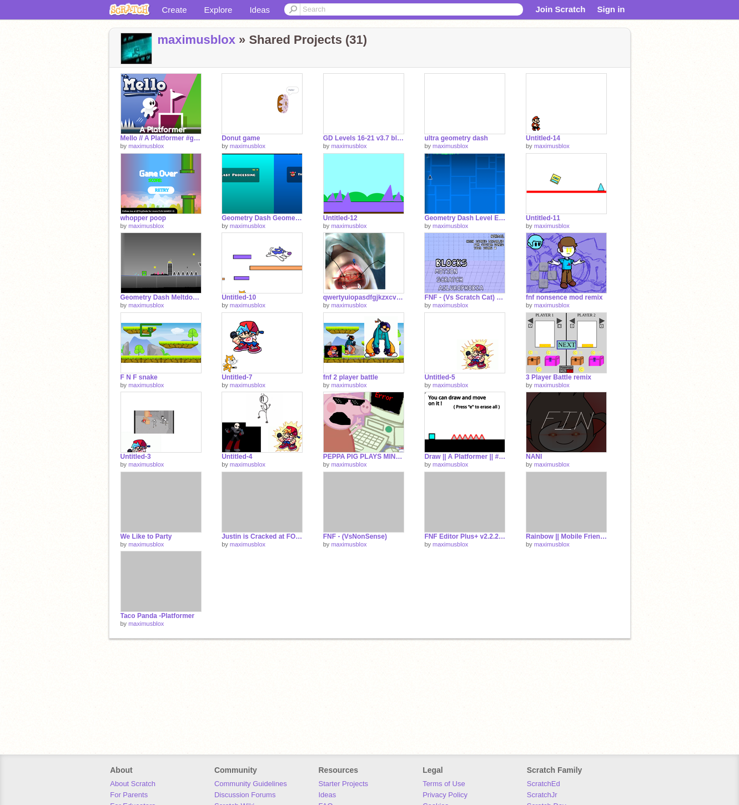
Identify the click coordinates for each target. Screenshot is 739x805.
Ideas (259, 9)
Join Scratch (560, 9)
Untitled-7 (237, 377)
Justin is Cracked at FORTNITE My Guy (262, 536)
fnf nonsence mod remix (564, 297)
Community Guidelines (250, 783)
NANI (534, 456)
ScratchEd (543, 783)
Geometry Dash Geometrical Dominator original (262, 218)
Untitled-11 (543, 218)
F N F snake (139, 377)
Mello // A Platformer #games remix (161, 138)
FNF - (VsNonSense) (355, 536)
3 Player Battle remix (558, 377)
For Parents (129, 795)
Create (174, 9)
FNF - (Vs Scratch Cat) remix (464, 297)
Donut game (241, 138)
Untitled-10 (239, 297)
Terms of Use (444, 783)
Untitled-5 (439, 377)
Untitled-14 (543, 138)
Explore (218, 9)
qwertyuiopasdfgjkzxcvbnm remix (363, 297)
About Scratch (132, 783)
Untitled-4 (237, 456)
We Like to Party (146, 536)
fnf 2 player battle (350, 377)
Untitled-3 (135, 456)
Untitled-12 (340, 218)
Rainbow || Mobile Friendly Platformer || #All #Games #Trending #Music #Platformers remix (566, 536)
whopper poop (143, 218)
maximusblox (197, 40)
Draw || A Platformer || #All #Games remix (464, 456)
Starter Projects (344, 783)
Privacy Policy (445, 795)
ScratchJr (542, 795)
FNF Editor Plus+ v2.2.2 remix (464, 536)
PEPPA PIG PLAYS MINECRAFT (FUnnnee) (363, 456)
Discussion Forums (245, 795)
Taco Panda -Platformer (157, 616)
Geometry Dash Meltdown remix (161, 297)
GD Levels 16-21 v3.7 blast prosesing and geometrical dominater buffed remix (363, 138)
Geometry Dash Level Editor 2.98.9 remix (464, 218)
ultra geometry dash (456, 138)
